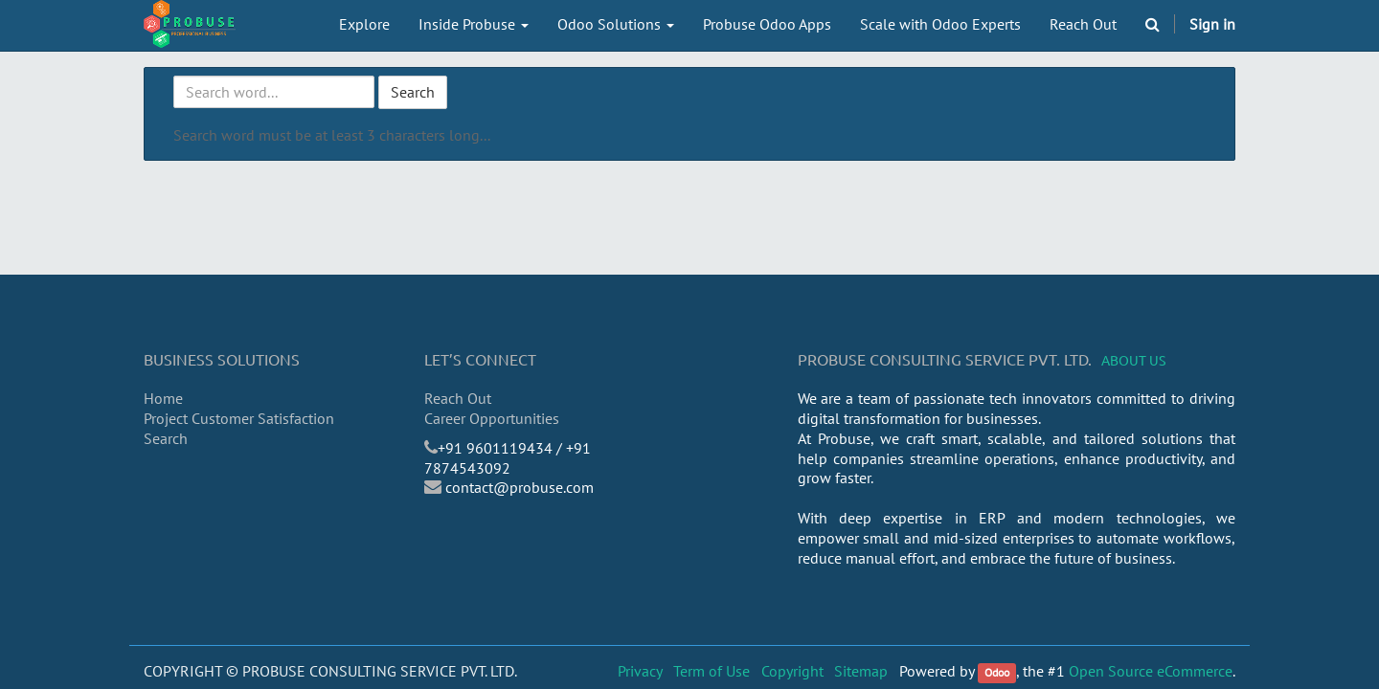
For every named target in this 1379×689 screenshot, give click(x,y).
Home (163, 398)
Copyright (792, 670)
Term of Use (711, 670)
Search (413, 91)
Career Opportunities (491, 418)
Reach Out (457, 398)
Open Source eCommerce (1150, 670)
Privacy (640, 670)
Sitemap (861, 670)
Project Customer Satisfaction (239, 418)
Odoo (996, 672)
